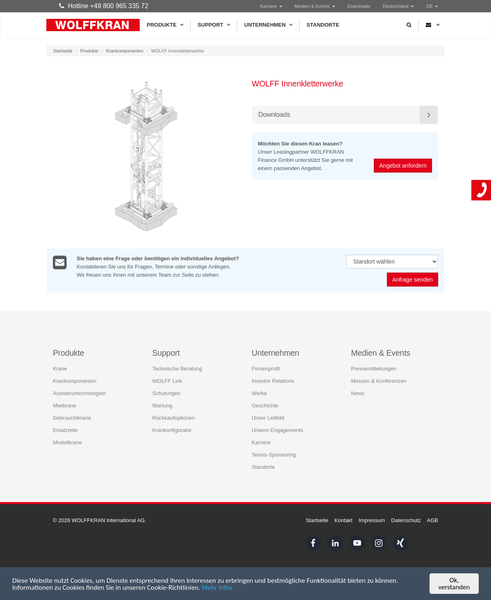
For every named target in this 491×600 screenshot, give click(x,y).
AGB (432, 520)
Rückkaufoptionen (173, 417)
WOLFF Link (167, 380)
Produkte (165, 25)
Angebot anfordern (403, 165)
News (358, 393)
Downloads (359, 6)
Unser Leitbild (268, 417)
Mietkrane (64, 405)
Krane (60, 368)
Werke (259, 393)
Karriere (271, 6)
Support (214, 25)
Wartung (162, 405)
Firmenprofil (266, 368)
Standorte (323, 25)
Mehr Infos (217, 588)
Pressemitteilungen (374, 368)
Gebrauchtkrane (72, 417)
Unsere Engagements (277, 430)
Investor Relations (273, 380)
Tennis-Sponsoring (274, 454)
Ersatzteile (65, 430)
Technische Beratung (177, 368)
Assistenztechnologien (79, 393)
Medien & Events (315, 6)
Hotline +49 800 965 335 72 (103, 5)
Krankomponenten (124, 50)
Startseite (63, 50)
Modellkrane (67, 442)
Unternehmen (268, 25)
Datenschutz (406, 520)
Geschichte (265, 405)
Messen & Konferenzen (379, 380)
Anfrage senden (412, 280)
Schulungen (166, 393)
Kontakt (343, 520)
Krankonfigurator (172, 430)
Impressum (372, 520)
